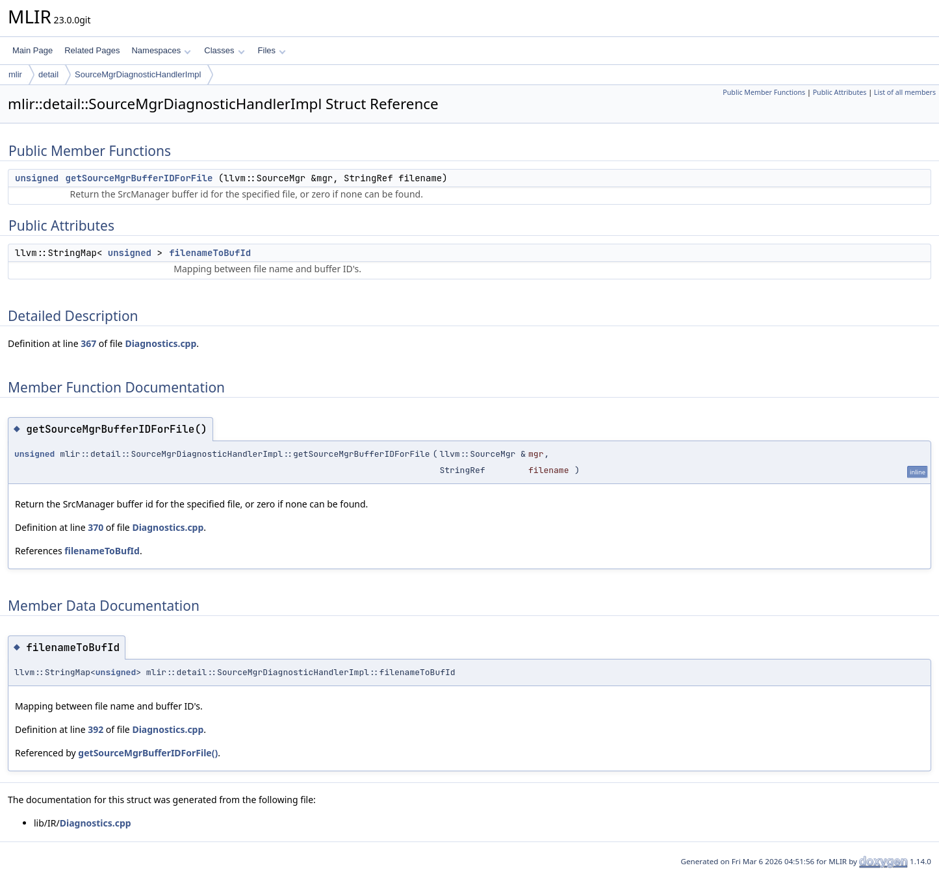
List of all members (905, 92)
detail (48, 74)
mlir (15, 74)
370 (95, 527)
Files (272, 50)
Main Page (32, 50)
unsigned (36, 178)
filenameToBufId (210, 253)
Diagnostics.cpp (160, 343)
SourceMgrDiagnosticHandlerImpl (138, 74)
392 (95, 729)
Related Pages (92, 50)
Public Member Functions (764, 92)
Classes (224, 50)
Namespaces (160, 50)
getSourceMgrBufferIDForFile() (148, 753)
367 (88, 343)
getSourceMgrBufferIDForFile (139, 178)
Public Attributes (840, 92)
